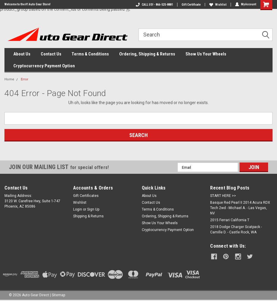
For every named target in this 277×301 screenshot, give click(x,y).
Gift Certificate (191, 4)
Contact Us (51, 54)
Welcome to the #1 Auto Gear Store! (27, 4)
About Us (21, 54)
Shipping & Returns (88, 216)
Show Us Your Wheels (205, 54)
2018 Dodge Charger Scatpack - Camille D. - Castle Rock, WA (236, 229)
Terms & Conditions (90, 54)
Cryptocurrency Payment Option (44, 66)
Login (77, 209)
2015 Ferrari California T (229, 220)
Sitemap (58, 295)
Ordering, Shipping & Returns (147, 54)
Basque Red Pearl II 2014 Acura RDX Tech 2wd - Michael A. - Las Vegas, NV (240, 207)
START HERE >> (223, 196)
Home (9, 79)
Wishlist (217, 5)
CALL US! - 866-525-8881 (154, 5)
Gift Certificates (86, 196)
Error (24, 79)
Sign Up (93, 209)
